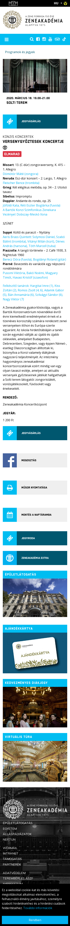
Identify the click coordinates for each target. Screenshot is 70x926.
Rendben (35, 920)
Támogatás (12, 859)
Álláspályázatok (17, 834)
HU (56, 3)
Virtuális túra (18, 737)
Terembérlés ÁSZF (18, 878)
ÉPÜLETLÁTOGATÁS (20, 574)
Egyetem (10, 828)
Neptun (9, 839)
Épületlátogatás (17, 823)
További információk (37, 908)
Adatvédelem (14, 873)
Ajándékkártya (19, 628)
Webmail (10, 848)
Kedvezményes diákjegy (26, 683)
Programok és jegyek (20, 52)
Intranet (10, 853)
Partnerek (12, 864)
